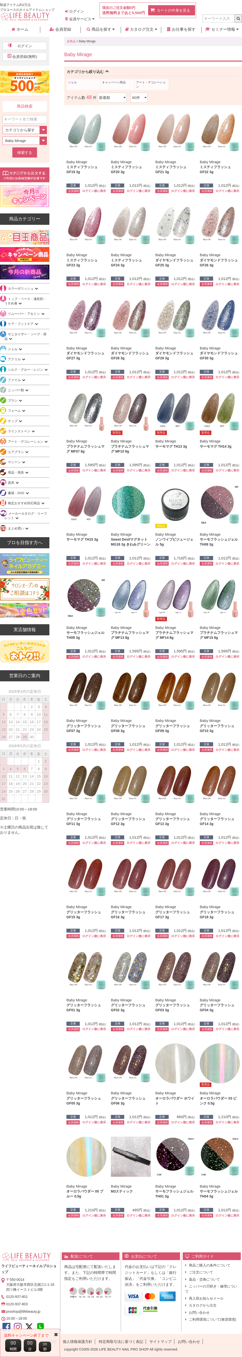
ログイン (74, 11)
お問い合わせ (199, 1312)
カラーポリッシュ (21, 288)
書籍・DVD (16, 493)
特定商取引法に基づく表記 (121, 1341)
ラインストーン (19, 431)
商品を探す (101, 29)
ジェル (72, 82)
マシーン (15, 462)
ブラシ (13, 400)
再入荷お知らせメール (206, 1298)
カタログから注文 (203, 1305)
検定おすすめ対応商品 (24, 503)
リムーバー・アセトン (24, 314)
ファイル (15, 380)
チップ (13, 421)
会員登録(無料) (24, 56)
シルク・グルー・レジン (26, 369)
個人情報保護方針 (77, 1341)
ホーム (20, 29)
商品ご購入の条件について (209, 1265)
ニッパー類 (16, 390)
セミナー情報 (222, 29)
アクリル (15, 359)
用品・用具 (16, 472)
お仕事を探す (181, 29)
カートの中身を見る (173, 10)
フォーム (15, 411)
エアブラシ (16, 452)
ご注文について (201, 1272)
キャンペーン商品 (114, 82)
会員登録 (60, 29)
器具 (11, 482)
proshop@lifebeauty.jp (23, 1311)
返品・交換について (204, 1279)
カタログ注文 (141, 29)
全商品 (71, 41)
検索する (24, 152)
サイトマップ (160, 1341)
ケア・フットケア (21, 324)
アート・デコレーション (151, 84)
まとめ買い (16, 528)
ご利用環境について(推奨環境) (212, 1319)
